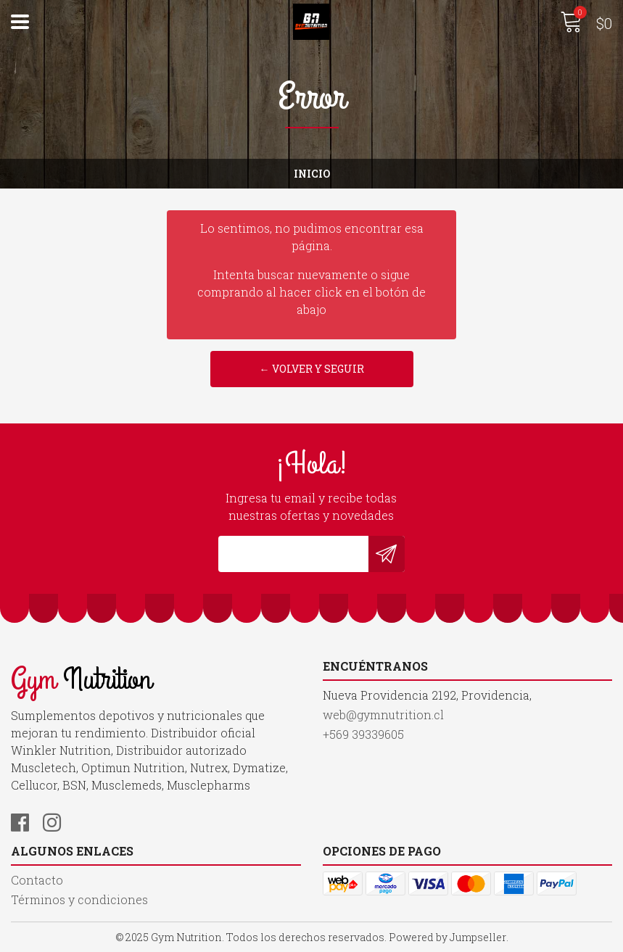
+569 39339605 (363, 734)
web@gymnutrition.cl (383, 714)
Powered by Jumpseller (447, 937)
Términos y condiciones (79, 899)
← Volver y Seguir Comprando (312, 374)
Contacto (37, 879)
